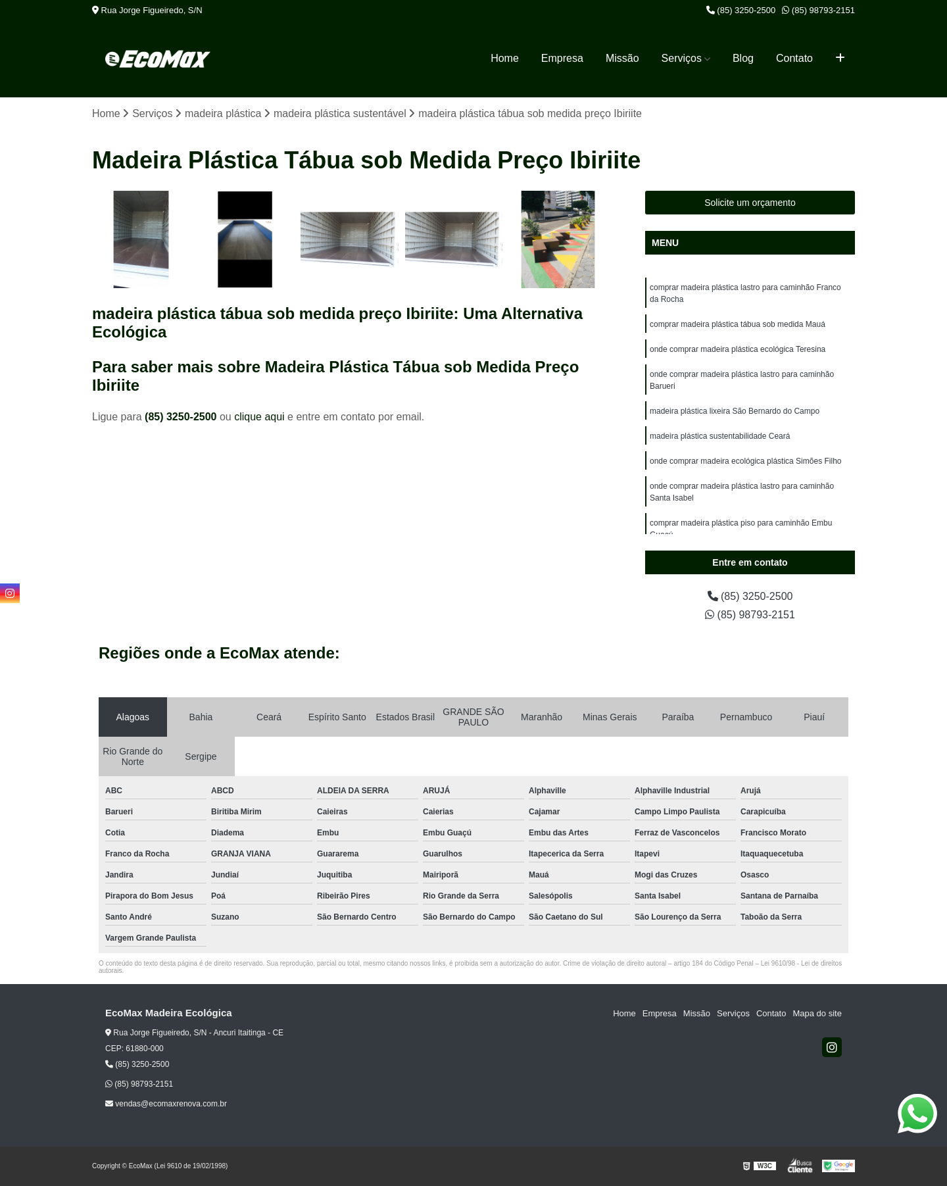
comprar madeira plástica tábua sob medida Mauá (737, 324)
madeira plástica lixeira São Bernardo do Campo (734, 411)
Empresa (562, 58)
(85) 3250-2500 (741, 10)
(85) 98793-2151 (818, 10)
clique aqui (259, 416)
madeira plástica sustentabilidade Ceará (720, 436)
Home (505, 58)
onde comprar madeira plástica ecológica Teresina (737, 349)
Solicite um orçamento (750, 202)
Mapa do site (816, 1013)
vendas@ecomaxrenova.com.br (166, 1103)
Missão (622, 58)
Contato (794, 58)
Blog (743, 58)
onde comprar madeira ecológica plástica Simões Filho (745, 461)
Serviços (682, 58)
